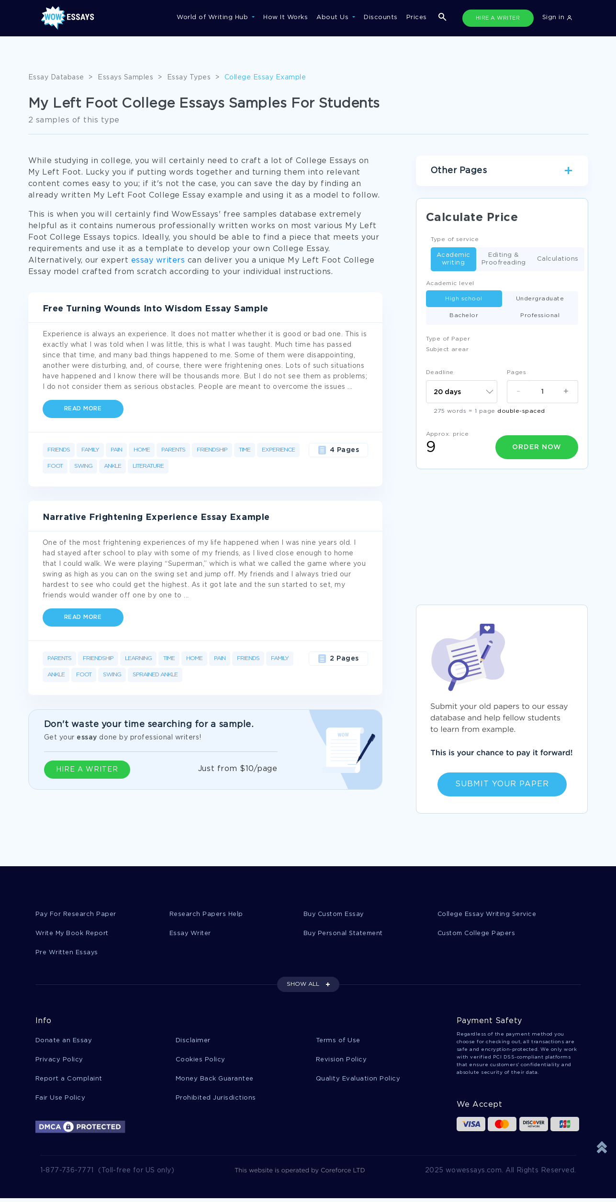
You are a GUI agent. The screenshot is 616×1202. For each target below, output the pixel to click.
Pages (516, 372)
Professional (540, 315)
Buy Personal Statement (344, 934)
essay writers (158, 260)
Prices (416, 17)
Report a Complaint (68, 1081)
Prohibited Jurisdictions (216, 1100)
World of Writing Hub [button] (213, 17)
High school (463, 298)
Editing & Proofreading (504, 259)
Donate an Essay (63, 1042)
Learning (138, 658)
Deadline (440, 372)
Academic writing (453, 259)
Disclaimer (193, 1042)
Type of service (455, 239)
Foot (55, 466)
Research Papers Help (206, 914)
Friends (58, 449)
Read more (83, 408)
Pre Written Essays (67, 953)
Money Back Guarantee (215, 1081)
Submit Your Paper (502, 784)
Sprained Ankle (155, 674)
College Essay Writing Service (487, 914)
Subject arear (447, 349)
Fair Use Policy (60, 1100)
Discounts (381, 17)
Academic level (450, 283)
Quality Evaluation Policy (358, 1081)
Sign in (557, 17)
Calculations (558, 259)
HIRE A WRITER (498, 18)
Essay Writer (190, 934)
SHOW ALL (303, 985)
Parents (173, 449)
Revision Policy (341, 1061)
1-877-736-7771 (67, 1174)
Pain (116, 449)
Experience (278, 449)
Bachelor (463, 315)
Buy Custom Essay (335, 914)
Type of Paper (448, 339)
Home (142, 449)
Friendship (212, 449)
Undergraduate (540, 298)
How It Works (285, 17)
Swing (83, 466)
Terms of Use (338, 1042)
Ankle (112, 466)
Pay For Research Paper (76, 914)
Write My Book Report (73, 934)
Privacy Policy (59, 1061)
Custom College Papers (477, 934)
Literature (148, 466)
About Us (333, 17)
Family (90, 449)
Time (244, 449)
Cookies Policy (200, 1061)
